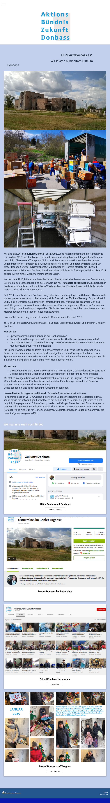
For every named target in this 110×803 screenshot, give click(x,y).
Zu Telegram (55, 771)
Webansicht (103, 794)
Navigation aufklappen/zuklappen (55, 4)
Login (106, 792)
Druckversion (8, 793)
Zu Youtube (55, 684)
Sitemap (18, 793)
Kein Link (55, 596)
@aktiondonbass (55, 509)
